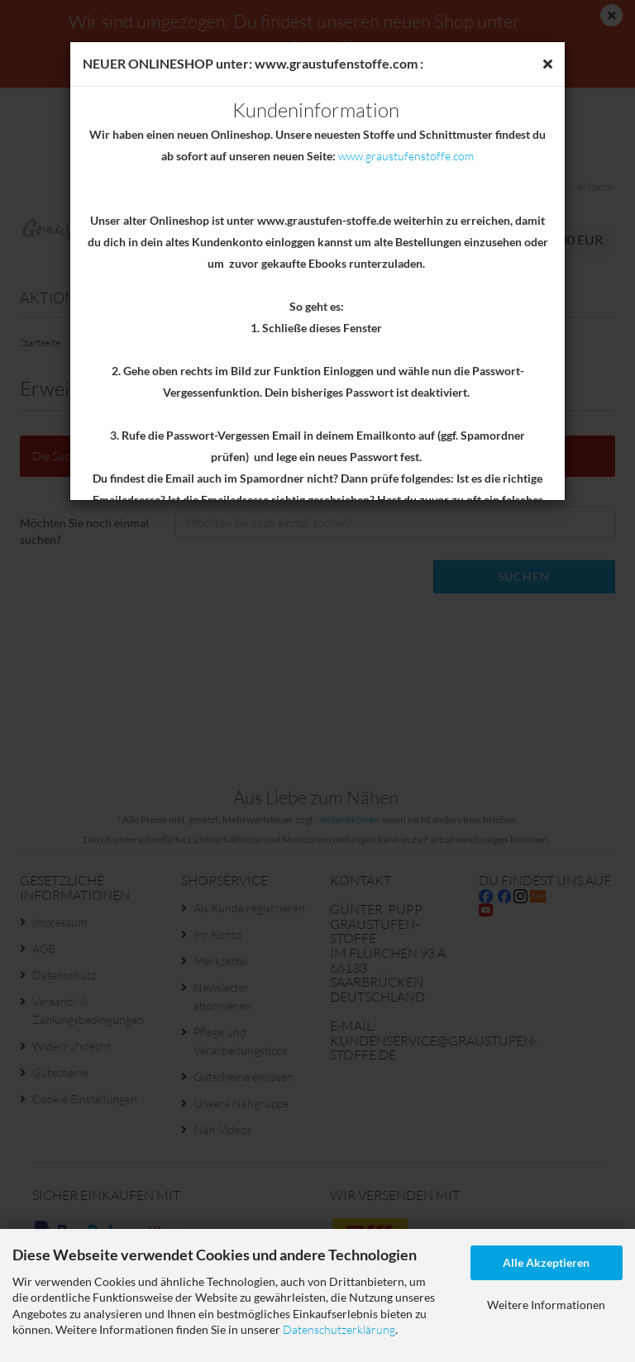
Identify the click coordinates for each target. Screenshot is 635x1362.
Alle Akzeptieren (546, 1262)
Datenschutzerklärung (339, 1329)
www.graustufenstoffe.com (406, 156)
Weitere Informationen (546, 1305)
